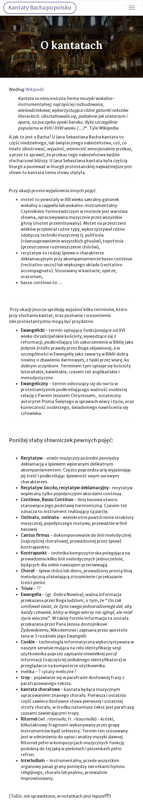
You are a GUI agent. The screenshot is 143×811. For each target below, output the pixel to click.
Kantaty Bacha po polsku (39, 7)
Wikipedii (34, 89)
